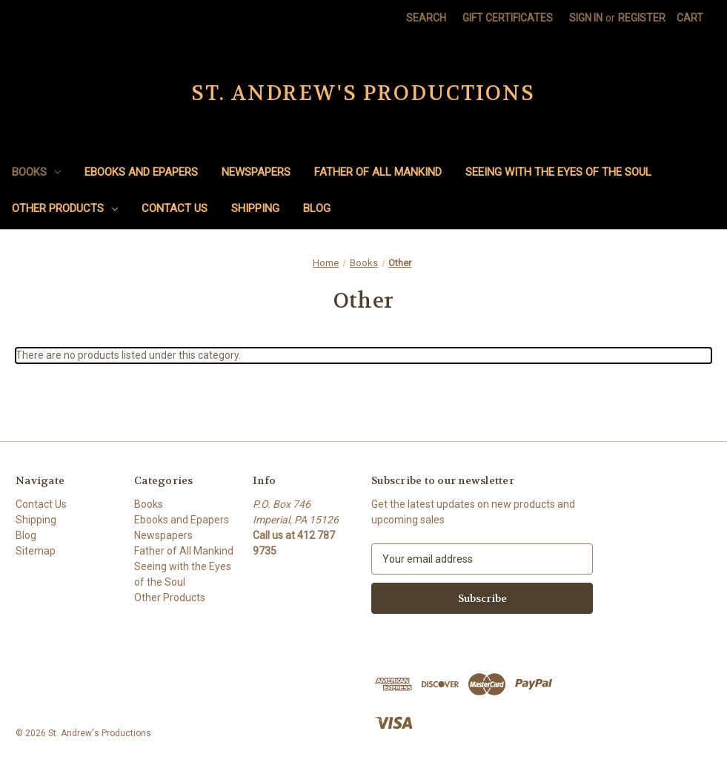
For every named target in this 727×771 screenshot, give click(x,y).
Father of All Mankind (378, 172)
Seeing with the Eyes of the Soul (558, 172)
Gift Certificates (507, 18)
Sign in (585, 18)
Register (641, 18)
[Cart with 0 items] (689, 18)
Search (426, 18)
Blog (317, 208)
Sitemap (36, 551)
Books (36, 172)
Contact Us (175, 208)
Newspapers (256, 172)
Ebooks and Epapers (141, 172)
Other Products (65, 208)
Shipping (255, 208)
